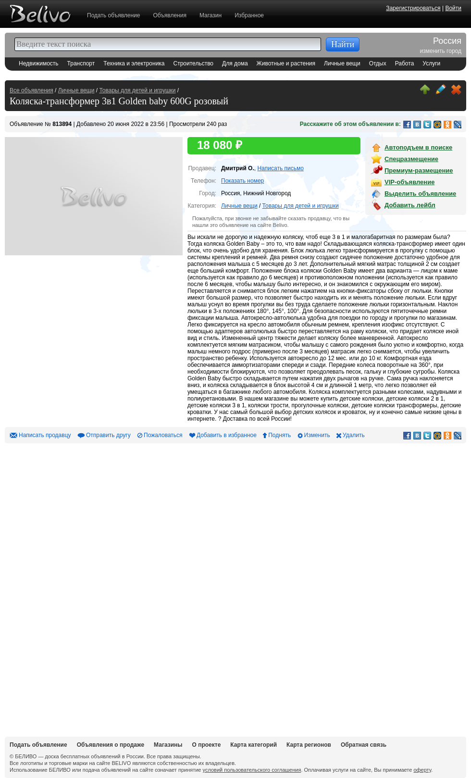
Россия (447, 42)
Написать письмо (280, 168)
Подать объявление (113, 15)
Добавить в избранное (227, 435)
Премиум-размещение (418, 170)
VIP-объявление (409, 182)
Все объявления (31, 90)
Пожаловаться (163, 435)
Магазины (168, 744)
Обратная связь (363, 744)
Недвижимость (39, 63)
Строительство (194, 63)
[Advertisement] (77, 587)
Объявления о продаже (110, 744)
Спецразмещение (411, 159)
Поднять (279, 435)
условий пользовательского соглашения (252, 770)
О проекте (206, 744)
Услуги (431, 63)
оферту (422, 770)
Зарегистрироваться (413, 8)
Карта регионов (308, 744)
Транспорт (81, 63)
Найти (342, 44)
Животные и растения (286, 63)
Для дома (235, 63)
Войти (453, 8)
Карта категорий (253, 744)
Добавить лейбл (409, 205)
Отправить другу (108, 435)
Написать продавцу (45, 435)
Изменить (317, 435)
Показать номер (242, 180)
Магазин (210, 15)
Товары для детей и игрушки (137, 90)
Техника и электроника (133, 63)
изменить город (440, 51)
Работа (404, 63)
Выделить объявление (420, 193)
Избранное (249, 15)
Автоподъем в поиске (418, 147)
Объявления (169, 15)
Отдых (377, 63)
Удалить (354, 435)
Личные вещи (342, 63)
